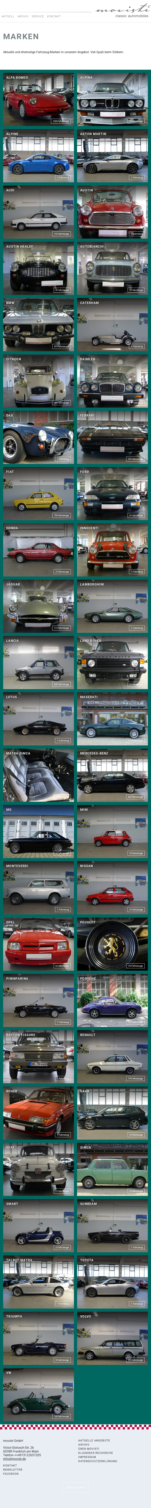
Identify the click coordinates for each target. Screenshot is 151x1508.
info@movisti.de (14, 1459)
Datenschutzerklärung (97, 1461)
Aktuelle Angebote (94, 1440)
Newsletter (13, 1469)
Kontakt (54, 16)
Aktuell (8, 16)
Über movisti (88, 1449)
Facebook (11, 1474)
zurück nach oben (75, 1487)
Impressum (87, 1457)
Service (38, 16)
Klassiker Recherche (95, 1453)
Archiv (23, 16)
